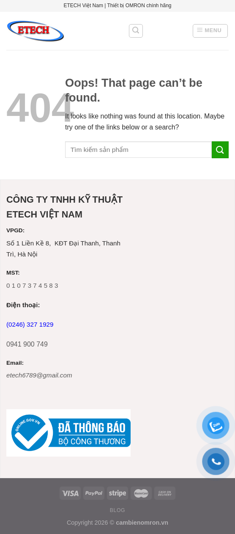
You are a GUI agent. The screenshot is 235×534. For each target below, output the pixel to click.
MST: (13, 273)
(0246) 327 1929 (29, 324)
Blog (117, 510)
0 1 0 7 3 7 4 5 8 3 (32, 285)
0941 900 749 (27, 344)
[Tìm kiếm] (136, 31)
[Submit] (220, 149)
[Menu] (210, 31)
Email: (15, 363)
